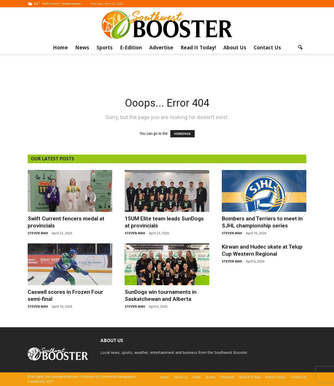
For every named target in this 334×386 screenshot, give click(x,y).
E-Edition (131, 47)
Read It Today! (198, 47)
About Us (234, 47)
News (82, 47)
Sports (105, 47)
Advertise (161, 47)
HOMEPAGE (182, 133)
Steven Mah (38, 233)
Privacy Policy (275, 377)
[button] (300, 47)
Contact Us (267, 47)
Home (60, 47)
